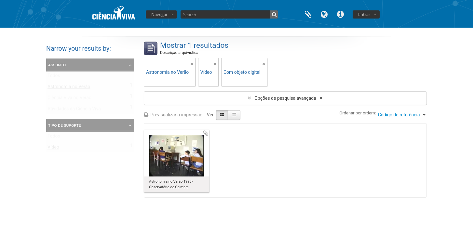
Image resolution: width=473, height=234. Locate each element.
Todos (53, 77)
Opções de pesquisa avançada (285, 98)
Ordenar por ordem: (358, 112)
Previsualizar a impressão (173, 114)
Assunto (57, 64)
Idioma (324, 14)
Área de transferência (308, 14)
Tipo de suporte (64, 125)
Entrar (364, 14)
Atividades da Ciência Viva (74, 110)
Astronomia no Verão (68, 88)
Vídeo (53, 148)
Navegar (159, 14)
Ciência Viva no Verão (69, 99)
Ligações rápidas (340, 14)
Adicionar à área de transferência (206, 133)
